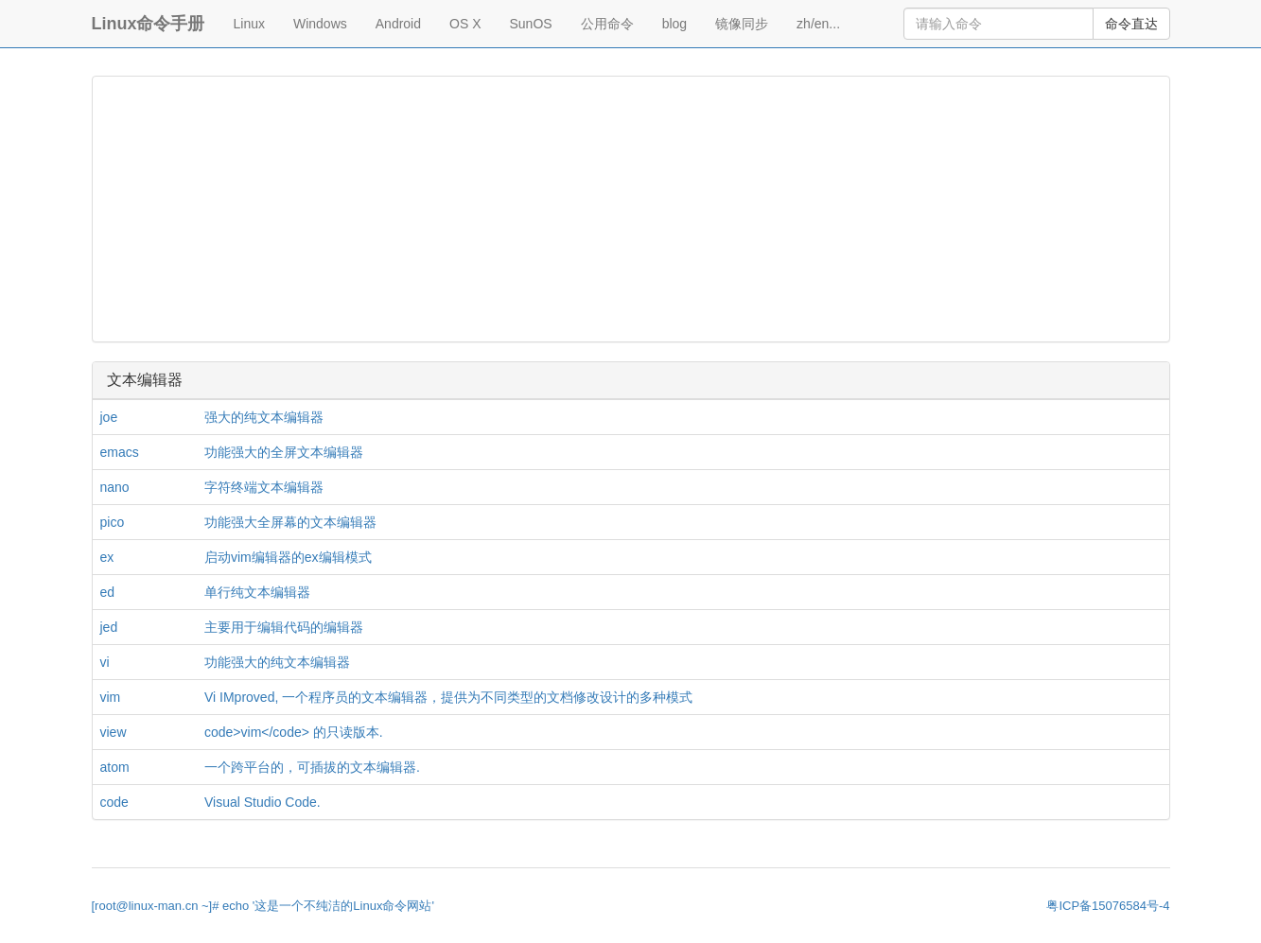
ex (107, 557)
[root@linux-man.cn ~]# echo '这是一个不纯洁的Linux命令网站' (263, 906)
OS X (465, 23)
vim (110, 697)
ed (107, 592)
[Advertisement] (631, 209)
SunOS (531, 23)
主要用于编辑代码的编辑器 (283, 627)
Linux (249, 23)
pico (112, 522)
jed (109, 627)
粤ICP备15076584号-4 (1107, 906)
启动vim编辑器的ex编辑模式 (288, 557)
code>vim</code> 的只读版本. (293, 732)
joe (109, 417)
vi (105, 662)
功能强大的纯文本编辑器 (277, 662)
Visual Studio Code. (262, 802)
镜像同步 (741, 23)
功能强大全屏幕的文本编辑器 (290, 522)
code (114, 802)
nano (115, 487)
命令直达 (1131, 23)
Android (398, 23)
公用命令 (607, 23)
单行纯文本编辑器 (257, 592)
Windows (320, 23)
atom (115, 767)
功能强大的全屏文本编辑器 (283, 452)
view (113, 732)
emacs (119, 452)
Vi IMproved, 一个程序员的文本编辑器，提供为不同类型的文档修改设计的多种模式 (448, 697)
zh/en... (818, 23)
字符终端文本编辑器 (264, 487)
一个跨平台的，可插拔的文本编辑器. (312, 767)
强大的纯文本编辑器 (264, 417)
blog (674, 23)
